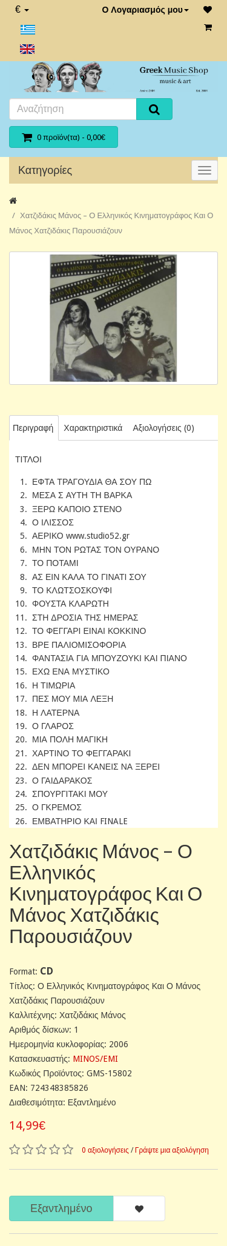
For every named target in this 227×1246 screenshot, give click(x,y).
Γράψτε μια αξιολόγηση (172, 1150)
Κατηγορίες (45, 170)
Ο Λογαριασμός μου (145, 10)
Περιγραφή (33, 428)
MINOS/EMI (95, 1059)
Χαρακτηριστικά (93, 428)
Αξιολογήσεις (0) (163, 428)
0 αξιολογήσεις (105, 1150)
